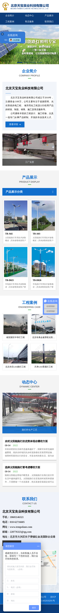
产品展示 (49, 15)
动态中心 (29, 15)
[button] (19, 62)
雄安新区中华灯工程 (15, 337)
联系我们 (49, 21)
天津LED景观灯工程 (43, 367)
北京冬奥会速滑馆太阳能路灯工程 (44, 337)
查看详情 (15, 124)
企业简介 (9, 15)
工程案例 (9, 21)
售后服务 (29, 21)
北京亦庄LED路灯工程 (15, 367)
